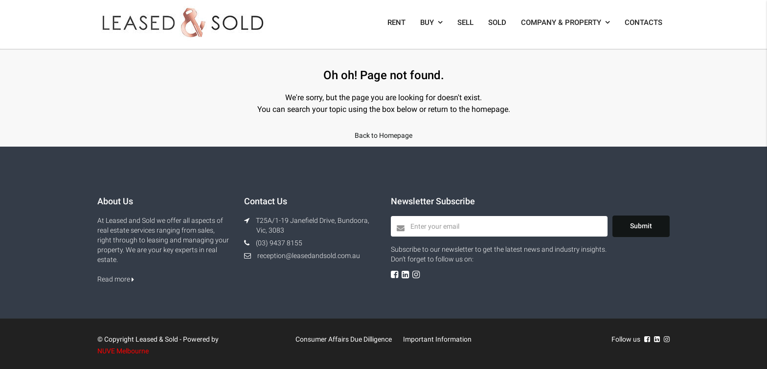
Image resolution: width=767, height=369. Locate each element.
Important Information (437, 339)
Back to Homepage (383, 135)
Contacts (643, 22)
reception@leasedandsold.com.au (308, 256)
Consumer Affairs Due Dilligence (343, 339)
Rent (396, 22)
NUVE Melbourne (123, 351)
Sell (465, 22)
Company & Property (561, 22)
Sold (497, 22)
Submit (641, 226)
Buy (427, 22)
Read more (115, 279)
